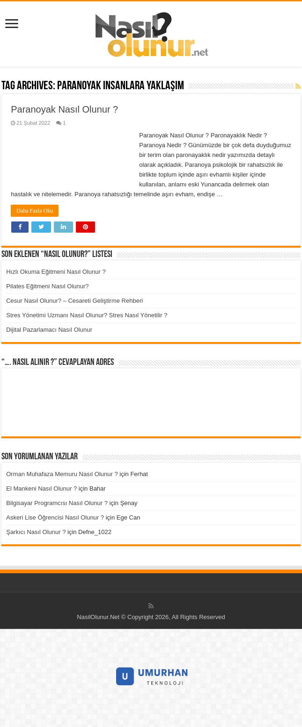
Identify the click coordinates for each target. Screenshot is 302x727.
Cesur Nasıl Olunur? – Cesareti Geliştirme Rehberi (74, 300)
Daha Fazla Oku (34, 210)
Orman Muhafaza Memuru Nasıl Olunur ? (62, 474)
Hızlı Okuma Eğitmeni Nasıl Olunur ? (55, 271)
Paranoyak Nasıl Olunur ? (64, 109)
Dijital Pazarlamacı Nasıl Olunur (49, 329)
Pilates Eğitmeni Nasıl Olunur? (47, 286)
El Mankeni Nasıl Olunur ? (41, 488)
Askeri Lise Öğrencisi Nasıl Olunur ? (55, 517)
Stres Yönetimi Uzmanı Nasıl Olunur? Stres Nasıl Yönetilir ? (86, 315)
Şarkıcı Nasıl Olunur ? (36, 531)
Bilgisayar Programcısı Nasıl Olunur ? (57, 502)
